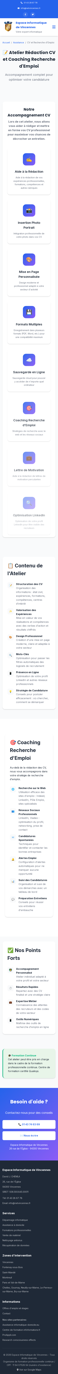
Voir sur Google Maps (29, 1369)
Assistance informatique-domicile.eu (20, 1324)
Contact (6, 1313)
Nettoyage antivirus (12, 1240)
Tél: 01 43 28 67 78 (12, 1198)
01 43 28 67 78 (29, 3)
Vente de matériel (11, 1235)
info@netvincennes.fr (29, 8)
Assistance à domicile (13, 1225)
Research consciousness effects (19, 1340)
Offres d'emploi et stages (15, 1308)
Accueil (6, 42)
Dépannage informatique (15, 1220)
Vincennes (7, 1262)
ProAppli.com (9, 1335)
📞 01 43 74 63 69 (29, 1124)
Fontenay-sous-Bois (12, 1267)
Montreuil (7, 1277)
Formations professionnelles (16, 1230)
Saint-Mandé (8, 1272)
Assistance (18, 42)
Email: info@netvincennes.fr (16, 1203)
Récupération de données (15, 1245)
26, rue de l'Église (11, 1181)
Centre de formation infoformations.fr (21, 1330)
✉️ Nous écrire (29, 1135)
